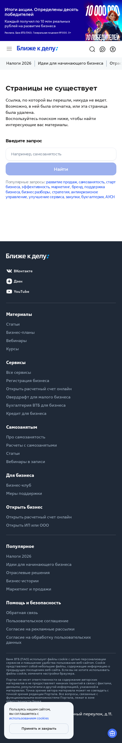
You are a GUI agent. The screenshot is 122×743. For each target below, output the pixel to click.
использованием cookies (29, 718)
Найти (61, 169)
